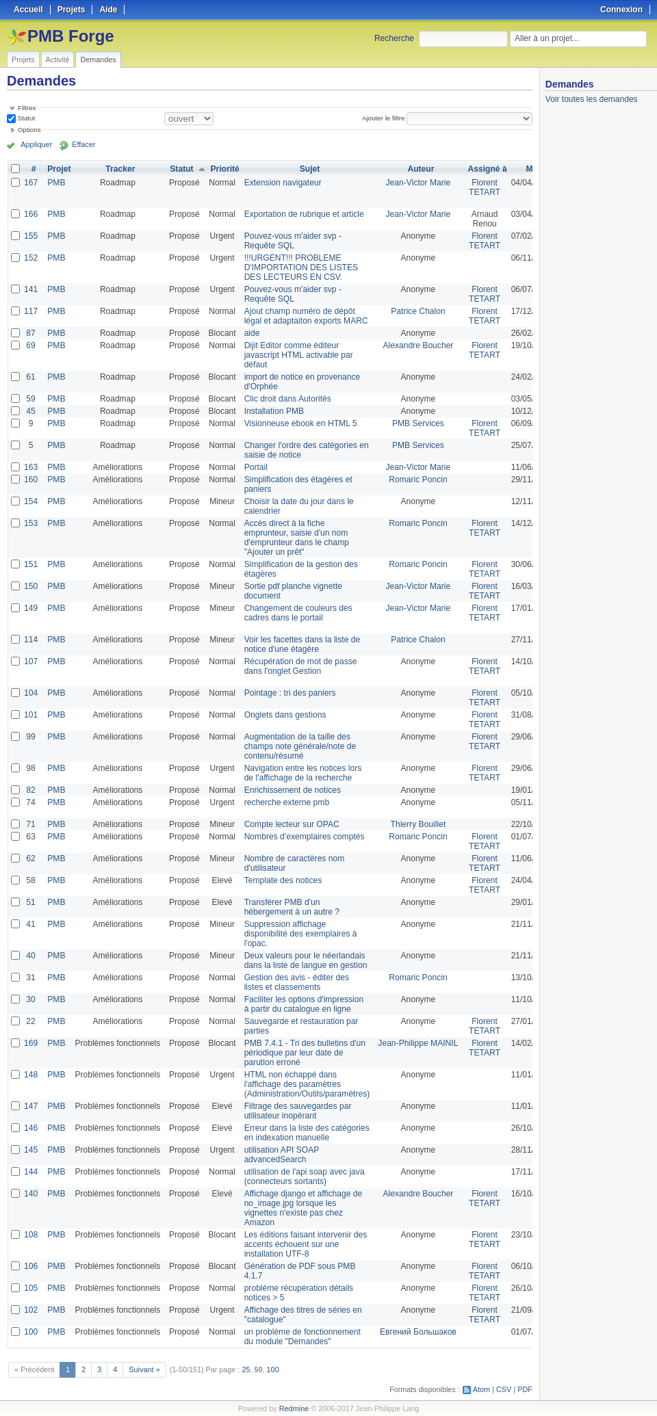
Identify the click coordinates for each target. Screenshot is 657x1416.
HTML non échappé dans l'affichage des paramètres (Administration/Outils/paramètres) (306, 1084)
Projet (58, 169)
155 (31, 236)
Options (29, 129)
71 (30, 824)
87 (30, 333)
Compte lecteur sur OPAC (291, 824)
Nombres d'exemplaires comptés (303, 836)
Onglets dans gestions (284, 715)
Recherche (394, 38)
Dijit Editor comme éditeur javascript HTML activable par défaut (298, 355)
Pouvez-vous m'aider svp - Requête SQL (292, 240)
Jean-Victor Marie (416, 182)
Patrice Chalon (416, 311)
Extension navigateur (282, 182)
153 (31, 523)
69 (30, 345)
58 (30, 880)
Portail (255, 467)
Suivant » (144, 1369)
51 (30, 902)
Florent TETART (482, 187)
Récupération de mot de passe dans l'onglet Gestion (299, 666)
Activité (58, 59)
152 (31, 258)
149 (31, 608)
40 (30, 955)
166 (31, 214)
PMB (56, 182)
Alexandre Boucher (416, 345)
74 (30, 802)
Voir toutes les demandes (591, 99)
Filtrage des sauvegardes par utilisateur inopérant (297, 1110)
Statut (25, 118)
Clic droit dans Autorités (287, 399)
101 (31, 715)
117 (31, 311)
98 (30, 768)
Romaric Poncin (416, 479)
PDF (524, 1389)
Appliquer (36, 145)
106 (31, 1266)
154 (31, 501)
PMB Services (415, 423)
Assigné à (484, 169)
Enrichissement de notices (291, 790)
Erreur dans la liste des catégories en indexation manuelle (306, 1132)
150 (31, 586)
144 (31, 1172)
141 (31, 289)
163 (31, 467)
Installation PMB (273, 411)
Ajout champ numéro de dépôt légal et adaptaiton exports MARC (305, 316)
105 (31, 1288)
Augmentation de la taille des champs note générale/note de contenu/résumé (299, 746)
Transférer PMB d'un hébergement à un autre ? (291, 907)
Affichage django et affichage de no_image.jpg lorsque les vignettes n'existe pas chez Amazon (302, 1208)
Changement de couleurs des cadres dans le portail (297, 612)
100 (31, 1332)
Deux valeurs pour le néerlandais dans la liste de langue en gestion (304, 960)
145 (31, 1150)
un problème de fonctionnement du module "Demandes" (301, 1336)
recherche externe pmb (286, 802)
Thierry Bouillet (416, 824)
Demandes (98, 59)
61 (30, 377)
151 (31, 564)
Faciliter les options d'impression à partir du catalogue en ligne (303, 1004)
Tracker (120, 169)
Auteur (419, 169)
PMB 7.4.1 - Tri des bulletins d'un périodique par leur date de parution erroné (304, 1052)
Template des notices (282, 880)
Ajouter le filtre (383, 118)
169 (31, 1043)
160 (31, 479)
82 (30, 790)
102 (31, 1310)
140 (31, 1193)
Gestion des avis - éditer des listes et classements (296, 982)
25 (246, 1369)
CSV (503, 1389)
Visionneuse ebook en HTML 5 (299, 423)
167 (31, 182)
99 (30, 737)
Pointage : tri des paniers (289, 693)
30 (30, 999)
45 (30, 411)
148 (31, 1074)
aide (251, 333)
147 (31, 1106)
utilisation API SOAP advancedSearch (281, 1154)
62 (30, 858)
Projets (23, 59)
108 (31, 1235)
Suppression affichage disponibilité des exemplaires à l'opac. (299, 933)
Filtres (27, 108)
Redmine (294, 1408)
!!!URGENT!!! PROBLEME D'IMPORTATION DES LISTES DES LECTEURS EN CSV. (300, 267)
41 (30, 924)
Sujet (308, 169)
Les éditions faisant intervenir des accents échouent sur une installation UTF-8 (304, 1244)
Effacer (82, 145)
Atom (481, 1389)
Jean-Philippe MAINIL (416, 1043)
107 (31, 661)
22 (30, 1021)
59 (30, 399)
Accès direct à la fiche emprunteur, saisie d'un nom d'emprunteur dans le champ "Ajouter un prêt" (296, 538)
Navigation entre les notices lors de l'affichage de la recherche (302, 773)
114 (31, 639)
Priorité (224, 169)
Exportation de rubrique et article (303, 214)
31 (30, 977)
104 (31, 693)
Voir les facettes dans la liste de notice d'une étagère (301, 644)
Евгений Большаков (416, 1332)
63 (30, 836)
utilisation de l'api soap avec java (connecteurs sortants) (303, 1176)
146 (31, 1128)
